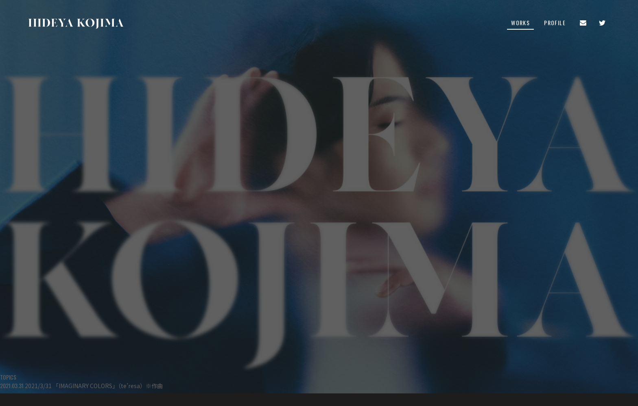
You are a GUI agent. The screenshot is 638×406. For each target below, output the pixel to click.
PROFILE (555, 23)
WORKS (520, 23)
